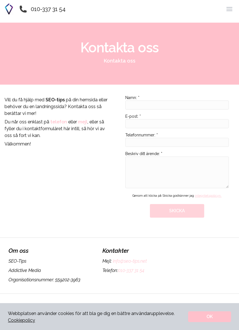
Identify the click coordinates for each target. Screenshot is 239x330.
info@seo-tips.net (129, 261)
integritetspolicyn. (208, 196)
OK (209, 316)
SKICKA (177, 210)
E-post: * (177, 121)
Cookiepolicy (21, 320)
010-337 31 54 (48, 9)
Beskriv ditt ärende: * (177, 169)
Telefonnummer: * (177, 140)
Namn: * (177, 102)
